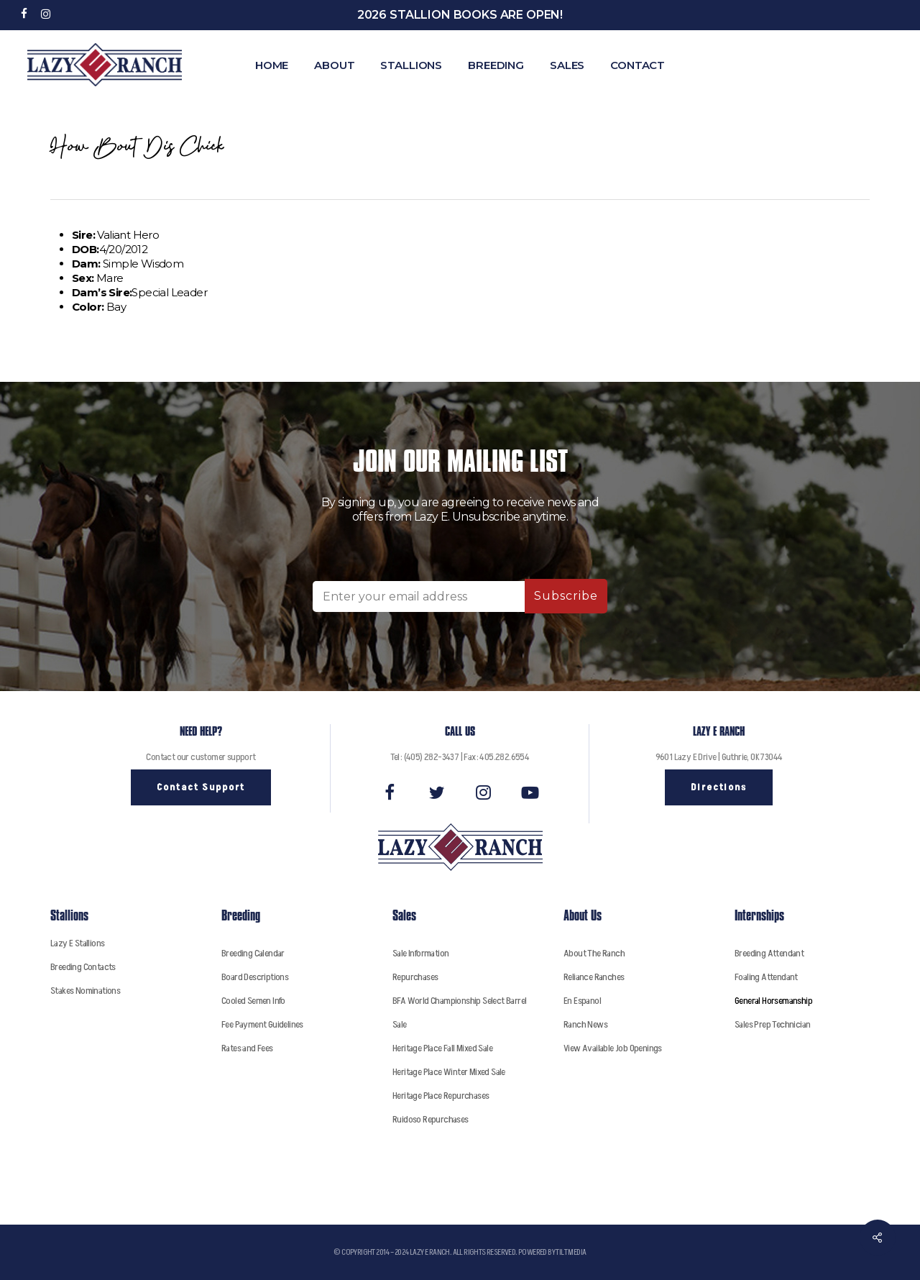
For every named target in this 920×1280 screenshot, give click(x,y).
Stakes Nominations (85, 990)
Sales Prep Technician (772, 1024)
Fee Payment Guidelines (262, 1024)
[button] (201, 787)
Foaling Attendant (766, 977)
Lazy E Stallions (77, 943)
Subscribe (566, 596)
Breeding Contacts (83, 967)
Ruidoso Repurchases (430, 1119)
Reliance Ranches (594, 977)
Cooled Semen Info (253, 1000)
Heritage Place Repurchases (440, 1095)
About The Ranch (594, 953)
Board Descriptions (254, 977)
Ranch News (585, 1024)
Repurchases (415, 977)
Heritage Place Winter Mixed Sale (448, 1072)
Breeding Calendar (253, 953)
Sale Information (420, 953)
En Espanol (582, 1000)
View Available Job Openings (613, 1048)
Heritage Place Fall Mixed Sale (442, 1048)
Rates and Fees (247, 1048)
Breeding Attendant (769, 953)
